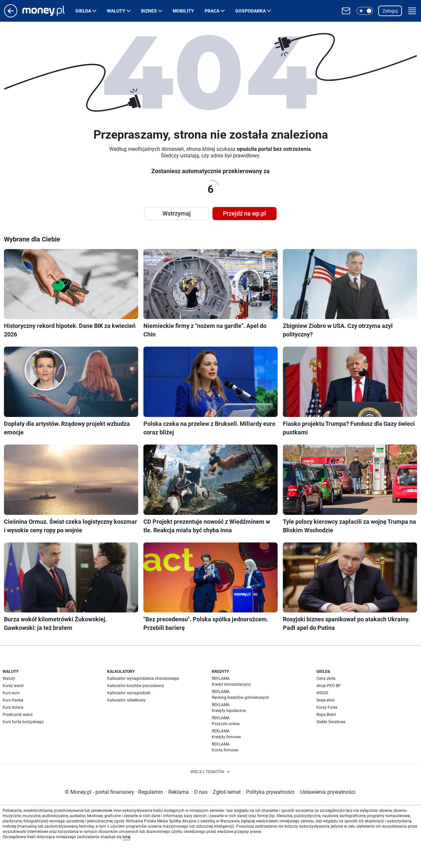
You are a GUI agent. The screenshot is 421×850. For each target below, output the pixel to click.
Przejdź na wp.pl (244, 213)
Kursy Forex (326, 707)
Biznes (149, 10)
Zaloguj (390, 10)
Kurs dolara (13, 707)
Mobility (183, 10)
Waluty (116, 10)
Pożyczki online (225, 724)
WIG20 (322, 693)
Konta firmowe (225, 750)
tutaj (126, 837)
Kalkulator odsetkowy (126, 700)
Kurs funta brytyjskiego (23, 722)
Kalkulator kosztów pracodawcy (135, 685)
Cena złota (325, 678)
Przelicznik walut (18, 714)
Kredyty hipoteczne (229, 710)
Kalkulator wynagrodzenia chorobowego (143, 678)
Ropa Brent (326, 714)
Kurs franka (13, 700)
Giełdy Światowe (330, 722)
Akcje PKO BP (328, 685)
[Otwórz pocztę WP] (346, 11)
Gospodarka (250, 10)
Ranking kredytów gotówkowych (240, 697)
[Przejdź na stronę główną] (10, 15)
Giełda (83, 10)
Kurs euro (11, 693)
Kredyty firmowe (226, 737)
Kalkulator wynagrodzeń (129, 693)
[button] (365, 11)
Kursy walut (13, 685)
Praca (212, 10)
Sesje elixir (325, 700)
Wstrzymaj (176, 213)
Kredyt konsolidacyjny (231, 684)
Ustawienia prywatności (327, 792)
